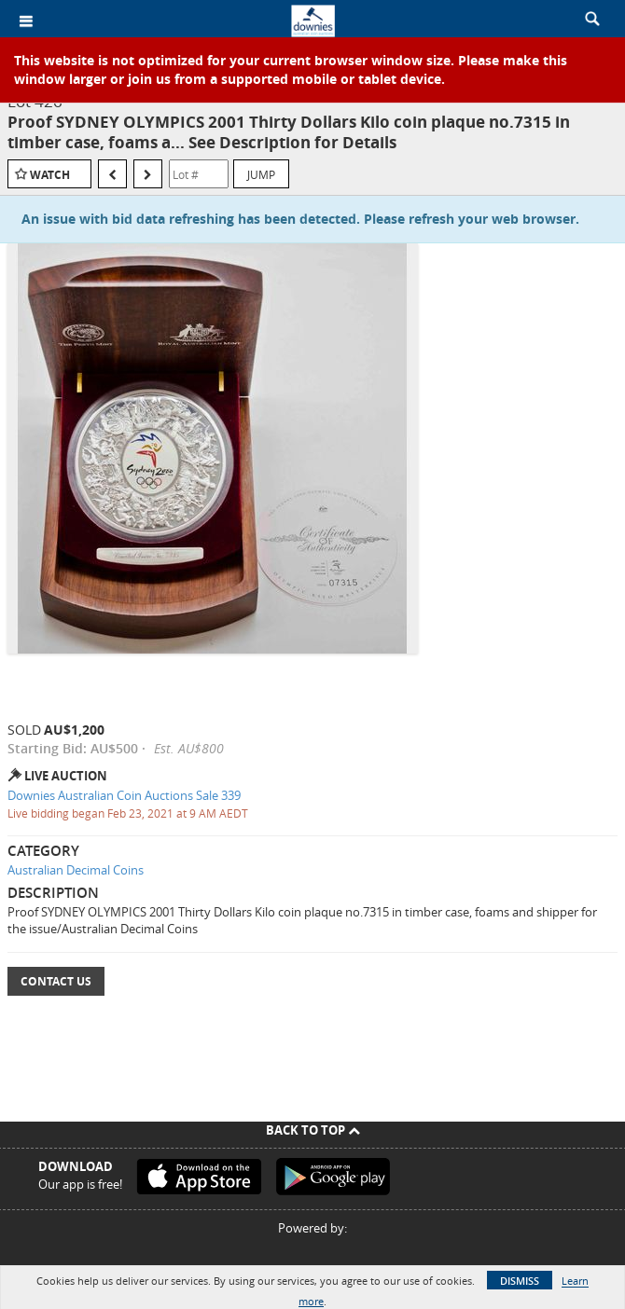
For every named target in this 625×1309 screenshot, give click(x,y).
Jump (261, 174)
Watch (50, 175)
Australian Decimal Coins (75, 869)
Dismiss (519, 1281)
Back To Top (313, 1130)
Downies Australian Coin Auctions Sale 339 (124, 795)
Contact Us (56, 981)
